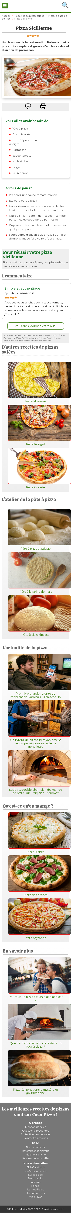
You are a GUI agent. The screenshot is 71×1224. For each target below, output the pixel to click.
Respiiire (35, 1182)
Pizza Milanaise (35, 382)
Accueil (6, 15)
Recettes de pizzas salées (29, 15)
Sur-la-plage (35, 1174)
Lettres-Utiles (35, 1189)
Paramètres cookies (35, 1138)
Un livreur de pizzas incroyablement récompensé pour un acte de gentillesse (35, 724)
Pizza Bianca (35, 833)
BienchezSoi (35, 1178)
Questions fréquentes (35, 1130)
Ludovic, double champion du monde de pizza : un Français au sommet (35, 772)
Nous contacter (35, 1147)
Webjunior (35, 1197)
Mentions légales (35, 1127)
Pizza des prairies (35, 876)
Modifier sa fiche (35, 1154)
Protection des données (35, 1134)
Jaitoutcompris (35, 1193)
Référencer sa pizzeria (35, 1150)
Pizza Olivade (35, 468)
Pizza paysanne (35, 919)
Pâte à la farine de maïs (35, 572)
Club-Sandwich (35, 1167)
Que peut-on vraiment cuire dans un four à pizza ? (35, 1026)
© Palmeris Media (17, 1209)
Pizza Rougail (35, 425)
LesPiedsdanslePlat (35, 1171)
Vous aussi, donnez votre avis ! (35, 326)
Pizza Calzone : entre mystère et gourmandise (35, 1072)
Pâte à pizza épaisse (35, 615)
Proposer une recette (35, 1158)
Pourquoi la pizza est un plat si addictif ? (35, 979)
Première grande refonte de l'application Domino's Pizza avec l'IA (35, 676)
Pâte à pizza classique (35, 529)
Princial (35, 1185)
